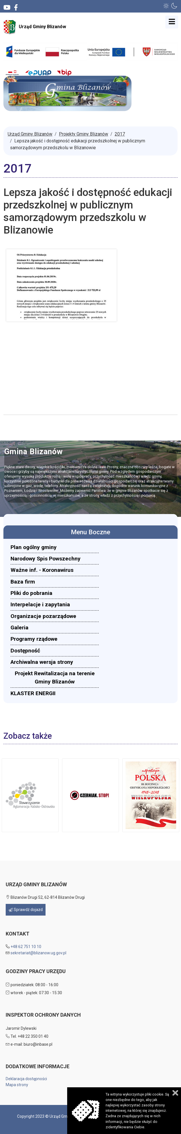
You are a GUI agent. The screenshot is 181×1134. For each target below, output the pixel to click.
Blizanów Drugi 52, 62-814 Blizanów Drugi (45, 897)
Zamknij (175, 1093)
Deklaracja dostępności (26, 1078)
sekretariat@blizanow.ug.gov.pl (38, 953)
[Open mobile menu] (171, 22)
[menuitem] (55, 547)
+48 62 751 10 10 (26, 946)
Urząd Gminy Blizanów (34, 27)
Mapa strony (17, 1084)
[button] (166, 5)
